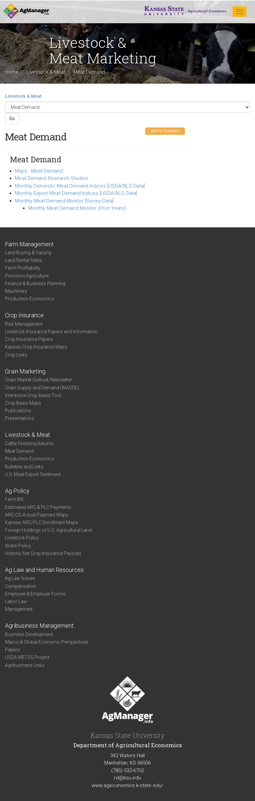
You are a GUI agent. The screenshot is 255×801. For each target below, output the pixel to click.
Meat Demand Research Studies (51, 178)
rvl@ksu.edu (127, 778)
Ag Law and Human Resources (44, 569)
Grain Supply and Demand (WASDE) (42, 387)
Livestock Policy (22, 537)
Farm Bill (14, 499)
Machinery (16, 291)
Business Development (29, 634)
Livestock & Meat (46, 72)
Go (12, 118)
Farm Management (29, 244)
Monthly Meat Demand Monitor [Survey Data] (64, 201)
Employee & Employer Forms (35, 594)
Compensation (20, 586)
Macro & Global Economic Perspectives (46, 642)
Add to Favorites (165, 131)
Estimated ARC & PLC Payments (38, 507)
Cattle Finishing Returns (29, 443)
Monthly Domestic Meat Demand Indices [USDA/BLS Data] (80, 186)
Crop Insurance (24, 315)
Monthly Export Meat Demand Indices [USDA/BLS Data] (76, 193)
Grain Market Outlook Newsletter (38, 379)
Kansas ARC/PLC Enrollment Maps (41, 522)
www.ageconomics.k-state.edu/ (127, 785)
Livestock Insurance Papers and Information (51, 331)
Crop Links (16, 355)
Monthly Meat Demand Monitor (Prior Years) (77, 208)
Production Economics (29, 298)
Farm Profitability (23, 268)
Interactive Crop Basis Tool (33, 395)
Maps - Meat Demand (39, 171)
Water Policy (18, 545)
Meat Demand (19, 451)
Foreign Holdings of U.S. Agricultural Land (48, 530)
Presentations (19, 418)
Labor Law (16, 601)
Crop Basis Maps (23, 403)
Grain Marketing (25, 371)
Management (19, 609)
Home (12, 72)
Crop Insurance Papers (29, 339)
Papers (12, 649)
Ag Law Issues (20, 578)
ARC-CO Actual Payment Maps (36, 515)
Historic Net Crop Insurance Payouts (43, 553)
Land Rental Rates (23, 260)
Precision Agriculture (26, 276)
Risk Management (23, 324)
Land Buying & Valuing (28, 252)
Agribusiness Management (39, 625)
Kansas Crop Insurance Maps (36, 347)
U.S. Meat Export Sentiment (33, 474)
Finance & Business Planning (35, 283)
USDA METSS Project (27, 657)
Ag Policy (17, 490)
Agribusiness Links (24, 665)
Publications (18, 410)
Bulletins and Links (24, 466)
